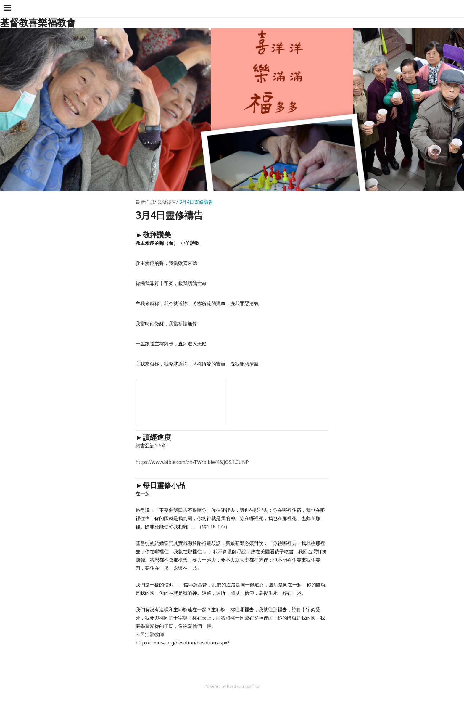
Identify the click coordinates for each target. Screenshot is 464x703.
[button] (8, 8)
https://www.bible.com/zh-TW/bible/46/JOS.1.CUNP (192, 462)
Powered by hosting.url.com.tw (232, 686)
